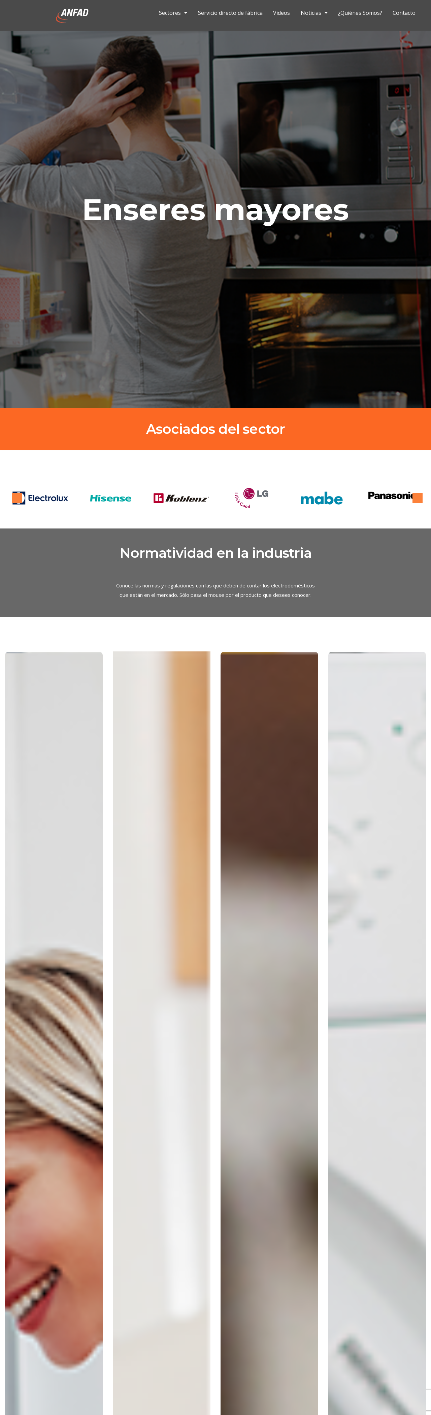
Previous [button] (17, 498)
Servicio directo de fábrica (230, 13)
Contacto (404, 13)
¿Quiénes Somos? (360, 13)
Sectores (173, 13)
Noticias (314, 13)
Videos (281, 13)
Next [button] (417, 498)
